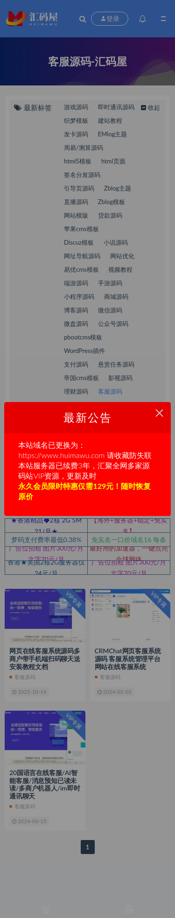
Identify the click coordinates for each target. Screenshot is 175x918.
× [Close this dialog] (159, 413)
